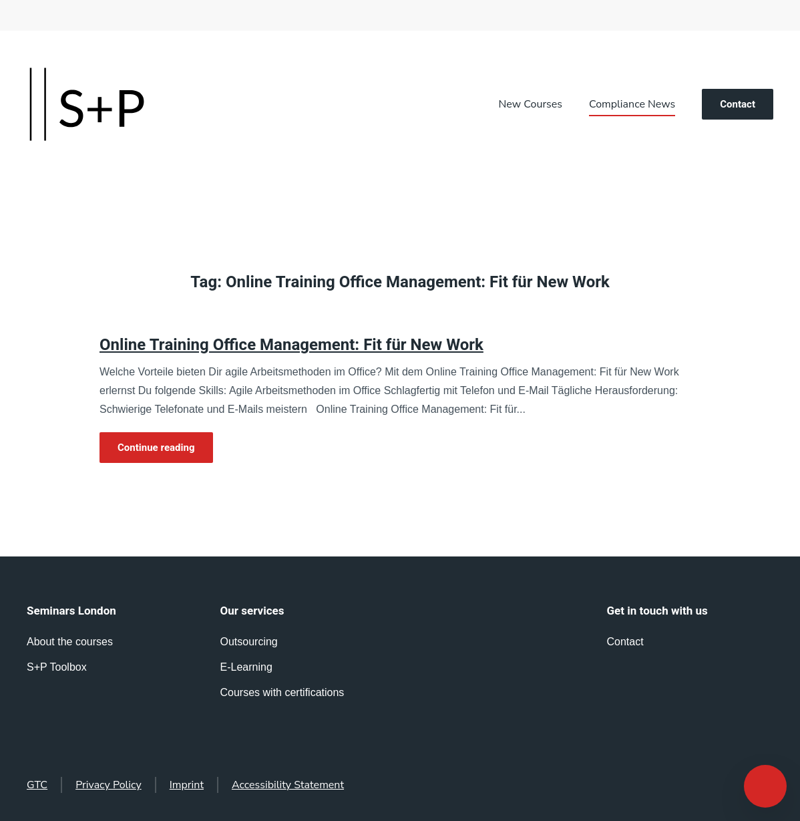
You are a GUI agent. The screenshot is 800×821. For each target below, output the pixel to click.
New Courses (530, 104)
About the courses (70, 641)
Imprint (187, 785)
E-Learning (246, 667)
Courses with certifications (282, 692)
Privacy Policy (108, 785)
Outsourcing (249, 641)
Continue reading (156, 447)
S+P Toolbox (57, 667)
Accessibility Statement (288, 785)
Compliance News (632, 104)
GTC (37, 785)
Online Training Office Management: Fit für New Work (291, 345)
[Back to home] (87, 104)
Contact (737, 104)
